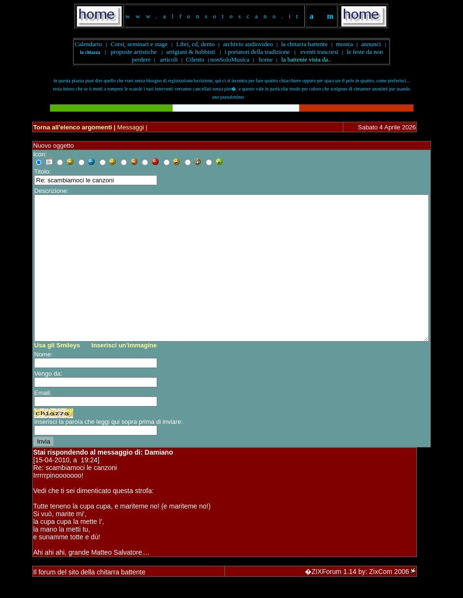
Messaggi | (131, 127)
